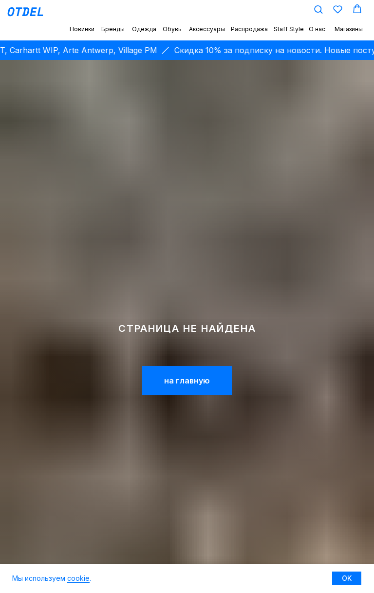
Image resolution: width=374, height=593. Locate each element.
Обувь (172, 29)
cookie (78, 578)
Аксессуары (207, 29)
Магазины (349, 29)
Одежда (144, 29)
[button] (318, 9)
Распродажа (249, 29)
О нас (317, 29)
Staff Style (289, 29)
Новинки (82, 29)
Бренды (113, 29)
